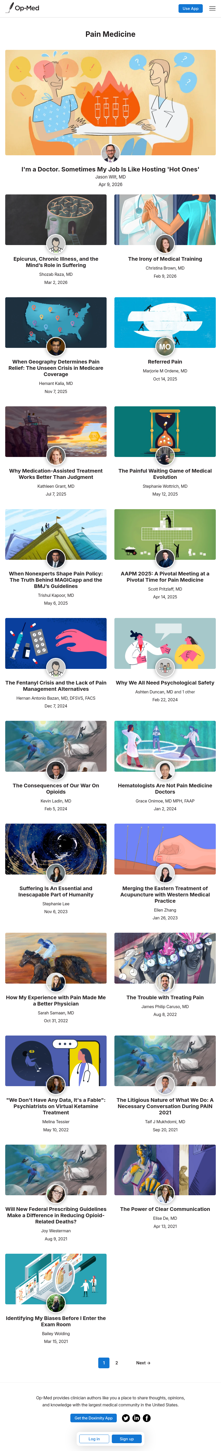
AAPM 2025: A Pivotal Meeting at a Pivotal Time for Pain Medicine (165, 576)
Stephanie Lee (56, 903)
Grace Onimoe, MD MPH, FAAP (165, 801)
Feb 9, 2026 (165, 276)
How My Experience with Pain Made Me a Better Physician (56, 1000)
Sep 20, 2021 (165, 1129)
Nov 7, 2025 (56, 391)
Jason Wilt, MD (110, 177)
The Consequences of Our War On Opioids (56, 788)
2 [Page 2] (116, 1362)
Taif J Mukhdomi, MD (165, 1121)
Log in (94, 1438)
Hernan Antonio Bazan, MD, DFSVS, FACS (55, 698)
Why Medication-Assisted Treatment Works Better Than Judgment (56, 474)
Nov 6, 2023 (55, 911)
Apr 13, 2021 (165, 1226)
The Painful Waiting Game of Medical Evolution (165, 474)
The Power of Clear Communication (165, 1209)
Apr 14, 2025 (165, 596)
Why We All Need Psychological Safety (165, 683)
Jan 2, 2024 (165, 808)
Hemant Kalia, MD (56, 383)
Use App (191, 8)
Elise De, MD (165, 1218)
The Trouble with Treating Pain (165, 997)
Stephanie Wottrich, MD (165, 486)
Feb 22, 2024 (165, 699)
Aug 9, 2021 (56, 1238)
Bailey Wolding (56, 1333)
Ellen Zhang (165, 910)
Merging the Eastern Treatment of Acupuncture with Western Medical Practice (165, 894)
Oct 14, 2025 (165, 379)
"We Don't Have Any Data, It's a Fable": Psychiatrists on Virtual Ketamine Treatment (56, 1106)
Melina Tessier (56, 1121)
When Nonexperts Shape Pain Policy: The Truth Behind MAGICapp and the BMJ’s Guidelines (56, 579)
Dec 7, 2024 (56, 706)
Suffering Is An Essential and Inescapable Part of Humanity (56, 891)
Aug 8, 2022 (165, 1014)
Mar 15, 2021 (56, 1341)
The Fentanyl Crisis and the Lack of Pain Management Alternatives (55, 686)
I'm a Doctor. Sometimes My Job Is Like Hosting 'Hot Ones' (110, 169)
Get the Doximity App (94, 1418)
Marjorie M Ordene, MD (165, 370)
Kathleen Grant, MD (56, 486)
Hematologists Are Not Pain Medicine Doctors (165, 788)
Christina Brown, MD (165, 268)
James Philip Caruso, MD (165, 1006)
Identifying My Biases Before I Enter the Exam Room (56, 1321)
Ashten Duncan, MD (154, 691)
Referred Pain (165, 362)
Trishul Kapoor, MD (56, 595)
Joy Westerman (56, 1230)
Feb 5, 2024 (56, 808)
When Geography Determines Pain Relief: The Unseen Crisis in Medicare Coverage (55, 368)
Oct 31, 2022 (56, 1020)
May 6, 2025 (56, 603)
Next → (143, 1362)
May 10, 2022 (56, 1129)
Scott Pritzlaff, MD (165, 589)
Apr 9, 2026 (110, 184)
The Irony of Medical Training (165, 259)
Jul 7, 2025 (56, 494)
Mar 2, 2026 (55, 282)
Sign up (127, 1438)
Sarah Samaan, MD (56, 1012)
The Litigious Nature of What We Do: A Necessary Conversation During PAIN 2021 (165, 1106)
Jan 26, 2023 (165, 917)
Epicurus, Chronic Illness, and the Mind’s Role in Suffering (56, 262)
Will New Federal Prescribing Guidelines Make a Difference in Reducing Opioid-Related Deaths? (55, 1215)
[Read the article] (56, 220)
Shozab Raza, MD (56, 274)
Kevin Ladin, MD (56, 801)
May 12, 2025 (165, 494)
